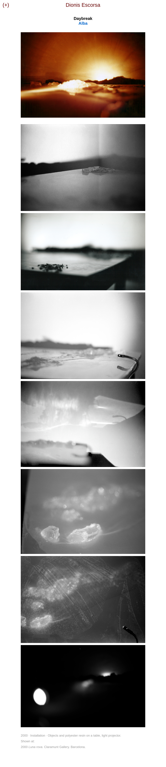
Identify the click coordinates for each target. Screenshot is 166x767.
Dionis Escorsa (83, 5)
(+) (6, 5)
